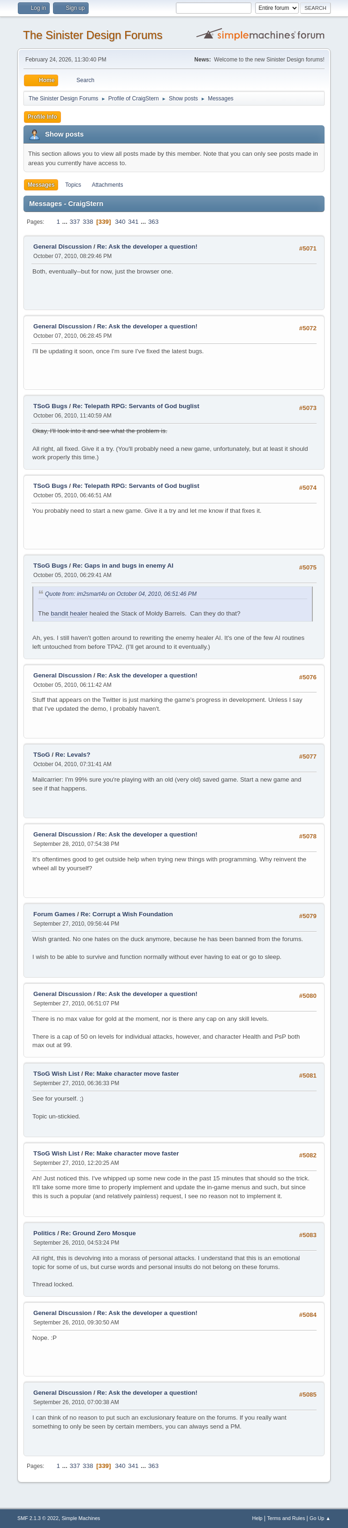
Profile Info (42, 117)
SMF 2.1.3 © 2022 (38, 1518)
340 (120, 221)
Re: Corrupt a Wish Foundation (127, 914)
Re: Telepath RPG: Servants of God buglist (136, 406)
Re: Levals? (73, 754)
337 (74, 221)
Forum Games (54, 914)
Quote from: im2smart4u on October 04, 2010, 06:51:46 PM (121, 594)
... (65, 221)
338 (88, 221)
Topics (73, 185)
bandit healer (69, 613)
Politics (44, 1233)
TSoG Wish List (56, 1073)
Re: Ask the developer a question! (147, 246)
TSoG (41, 754)
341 (133, 221)
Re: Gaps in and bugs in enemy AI (123, 565)
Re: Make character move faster (132, 1073)
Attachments (107, 185)
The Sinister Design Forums (92, 35)
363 (153, 221)
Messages (41, 185)
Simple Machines (80, 1518)
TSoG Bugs (50, 406)
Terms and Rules (286, 1518)
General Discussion (62, 246)
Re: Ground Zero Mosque (98, 1233)
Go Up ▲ (320, 1518)
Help (257, 1518)
